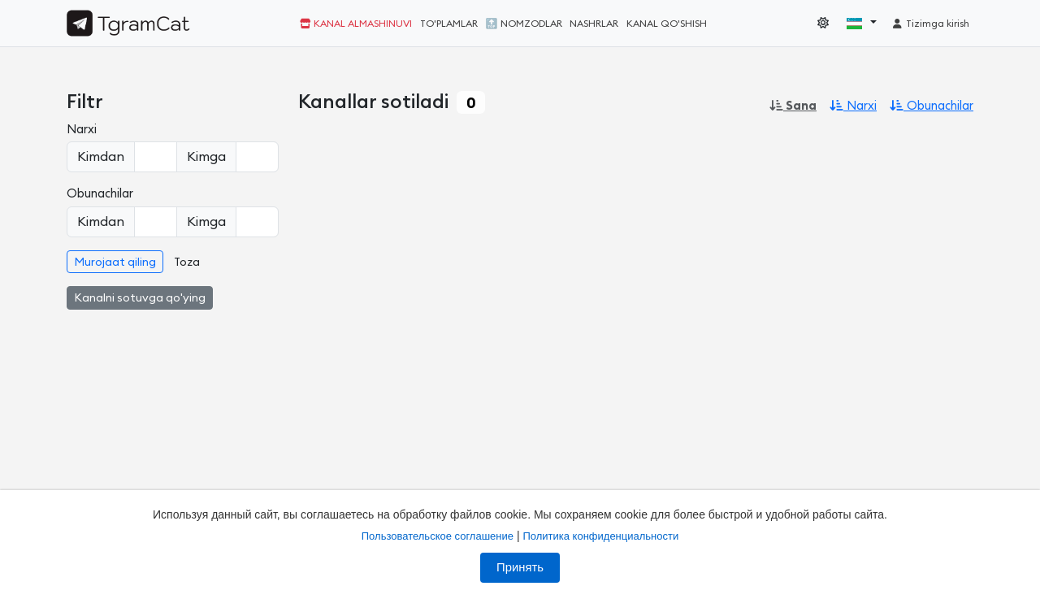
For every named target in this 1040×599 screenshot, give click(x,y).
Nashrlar (594, 23)
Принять (520, 567)
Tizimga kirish (930, 23)
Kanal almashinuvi (356, 23)
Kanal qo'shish (666, 23)
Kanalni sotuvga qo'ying (140, 298)
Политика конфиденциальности (600, 536)
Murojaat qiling (115, 262)
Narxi (853, 106)
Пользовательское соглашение (438, 536)
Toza (187, 262)
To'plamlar (449, 23)
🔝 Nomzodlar (524, 23)
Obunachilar (931, 106)
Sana (793, 106)
